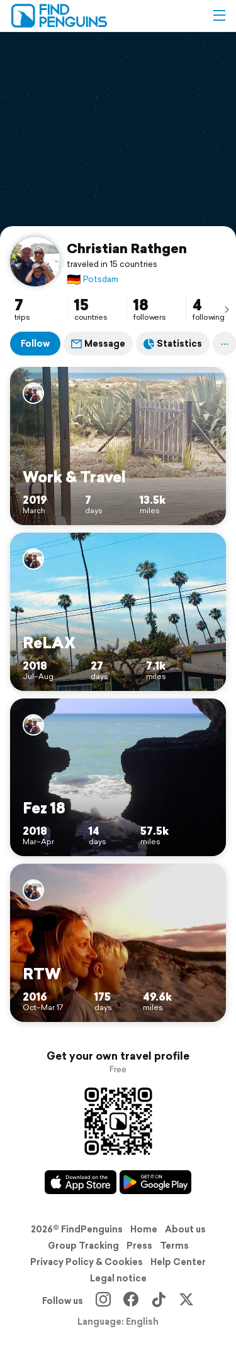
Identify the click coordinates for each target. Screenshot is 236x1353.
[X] (186, 1301)
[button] (219, 15)
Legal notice (118, 1278)
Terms (174, 1245)
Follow (35, 343)
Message (98, 343)
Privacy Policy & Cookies (86, 1262)
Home (143, 1229)
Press (139, 1245)
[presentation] (226, 309)
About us (185, 1229)
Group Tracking (83, 1245)
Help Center (178, 1262)
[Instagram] (103, 1301)
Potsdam (92, 279)
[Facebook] (130, 1301)
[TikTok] (158, 1301)
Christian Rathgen (127, 248)
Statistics (172, 343)
